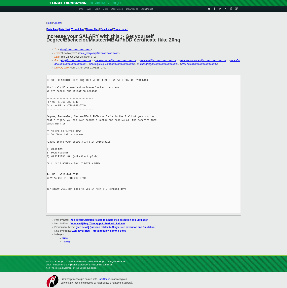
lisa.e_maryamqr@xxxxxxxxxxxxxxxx (99, 53)
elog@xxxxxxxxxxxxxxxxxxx (76, 60)
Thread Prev (77, 29)
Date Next (64, 29)
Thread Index (120, 29)
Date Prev (52, 29)
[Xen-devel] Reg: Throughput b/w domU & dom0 (97, 223)
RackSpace (104, 279)
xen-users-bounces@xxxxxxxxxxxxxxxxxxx (203, 60)
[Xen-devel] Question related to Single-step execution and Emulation (109, 220)
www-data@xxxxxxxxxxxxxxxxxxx (199, 64)
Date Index (106, 29)
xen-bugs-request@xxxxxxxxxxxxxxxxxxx (112, 64)
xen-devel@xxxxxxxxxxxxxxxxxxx (158, 60)
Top (49, 23)
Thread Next (92, 29)
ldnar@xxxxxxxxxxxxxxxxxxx (75, 49)
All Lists (57, 23)
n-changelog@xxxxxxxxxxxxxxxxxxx (157, 64)
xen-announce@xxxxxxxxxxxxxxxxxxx (115, 60)
